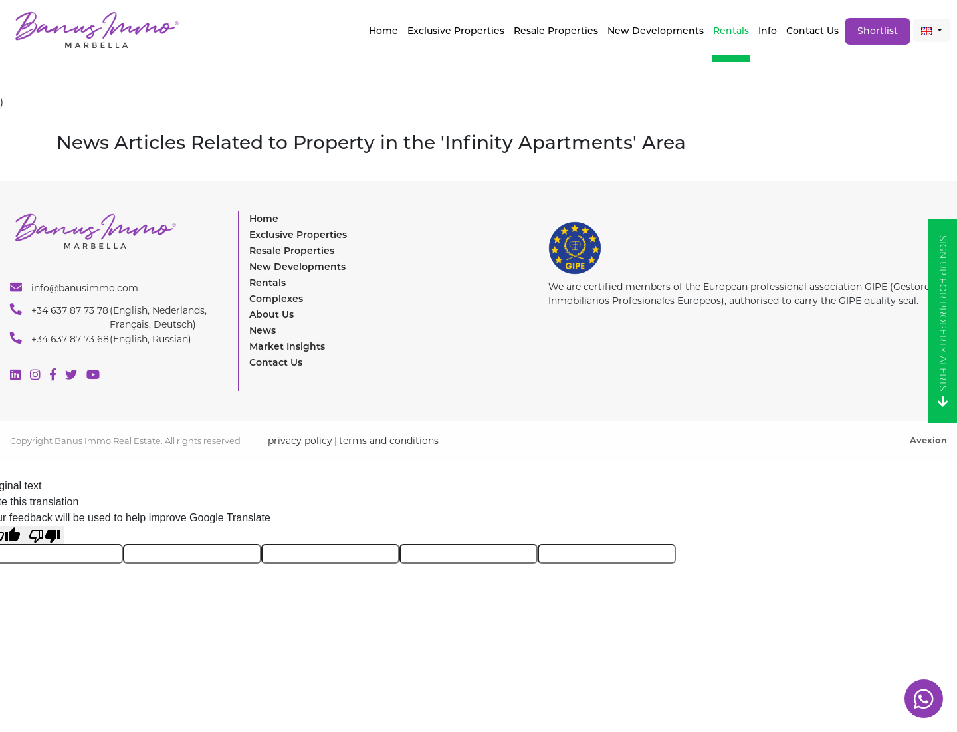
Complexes (276, 299)
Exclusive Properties (298, 235)
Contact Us (812, 31)
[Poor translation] (44, 535)
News (262, 330)
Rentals (731, 31)
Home (383, 31)
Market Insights (287, 346)
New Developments (655, 31)
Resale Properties (556, 31)
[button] (931, 30)
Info (767, 31)
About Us (271, 314)
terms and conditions (389, 441)
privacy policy (300, 441)
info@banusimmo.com (74, 287)
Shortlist (877, 31)
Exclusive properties (455, 31)
